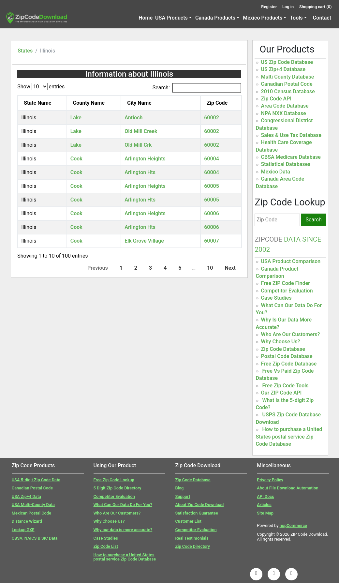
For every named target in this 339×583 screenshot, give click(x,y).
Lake (75, 117)
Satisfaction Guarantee (196, 513)
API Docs (265, 496)
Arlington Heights (145, 159)
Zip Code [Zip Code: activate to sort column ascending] (217, 103)
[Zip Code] (277, 220)
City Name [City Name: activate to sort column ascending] (139, 103)
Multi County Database (287, 77)
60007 (211, 241)
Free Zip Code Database (289, 364)
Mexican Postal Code (31, 513)
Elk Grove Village (144, 241)
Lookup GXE (23, 529)
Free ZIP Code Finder (285, 283)
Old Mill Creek (141, 131)
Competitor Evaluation (287, 291)
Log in (288, 6)
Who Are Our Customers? (290, 334)
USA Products (171, 18)
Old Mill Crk (138, 145)
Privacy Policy (270, 479)
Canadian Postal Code (287, 84)
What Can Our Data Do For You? (123, 504)
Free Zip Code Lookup (114, 479)
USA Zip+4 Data (26, 496)
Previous (97, 268)
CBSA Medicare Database (291, 157)
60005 (211, 186)
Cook (76, 159)
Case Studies (276, 298)
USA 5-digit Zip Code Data (36, 479)
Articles (264, 504)
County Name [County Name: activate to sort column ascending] (89, 103)
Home (146, 18)
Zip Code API (276, 99)
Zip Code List (106, 546)
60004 (211, 159)
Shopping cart (315, 6)
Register (269, 6)
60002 (211, 117)
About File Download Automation (287, 488)
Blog (179, 488)
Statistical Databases (286, 164)
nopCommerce (293, 525)
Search (313, 220)
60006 (211, 213)
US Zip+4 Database (283, 69)
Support (182, 496)
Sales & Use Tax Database (291, 135)
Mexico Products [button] (262, 18)
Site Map (265, 513)
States (25, 51)
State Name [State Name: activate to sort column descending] (37, 103)
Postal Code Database (287, 356)
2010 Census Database (288, 91)
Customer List (188, 521)
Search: (197, 88)
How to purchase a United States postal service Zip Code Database (289, 436)
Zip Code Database (283, 349)
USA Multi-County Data (33, 504)
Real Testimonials (191, 538)
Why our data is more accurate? (123, 529)
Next (230, 268)
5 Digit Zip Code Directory (117, 488)
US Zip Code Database (287, 62)
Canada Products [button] (215, 18)
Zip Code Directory (192, 546)
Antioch (133, 117)
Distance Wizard (27, 521)
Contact (322, 18)
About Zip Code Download (199, 504)
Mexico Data (275, 172)
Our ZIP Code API (281, 393)
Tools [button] (296, 18)
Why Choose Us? (280, 341)
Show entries (41, 86)
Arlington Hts (140, 172)
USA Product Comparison (291, 261)
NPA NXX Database (283, 113)
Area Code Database (285, 106)
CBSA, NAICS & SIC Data (35, 538)
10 (210, 268)
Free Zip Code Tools (285, 385)
